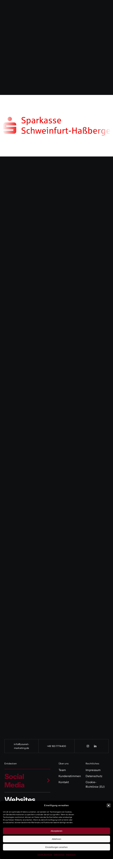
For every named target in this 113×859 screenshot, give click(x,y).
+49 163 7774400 (56, 746)
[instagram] (88, 746)
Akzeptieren (56, 831)
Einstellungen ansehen (56, 847)
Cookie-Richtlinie (44, 854)
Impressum (71, 854)
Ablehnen (56, 839)
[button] (108, 805)
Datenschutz (59, 854)
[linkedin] (95, 746)
